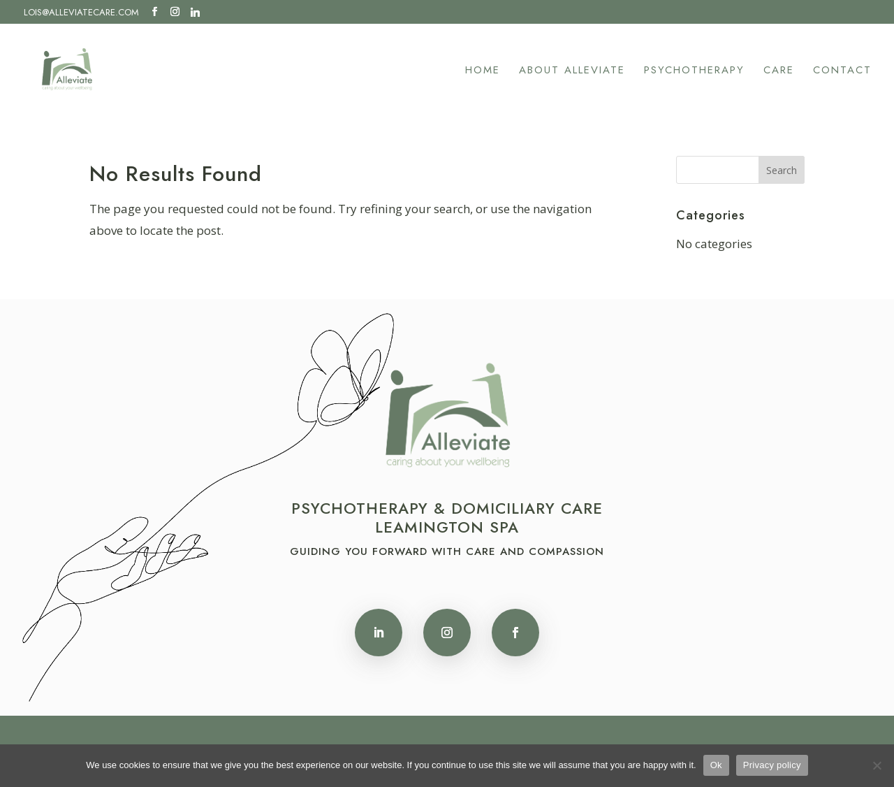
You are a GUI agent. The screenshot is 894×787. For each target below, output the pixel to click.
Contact (842, 71)
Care (778, 71)
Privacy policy (772, 765)
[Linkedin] (195, 12)
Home (482, 71)
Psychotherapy (694, 71)
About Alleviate (572, 71)
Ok (716, 765)
